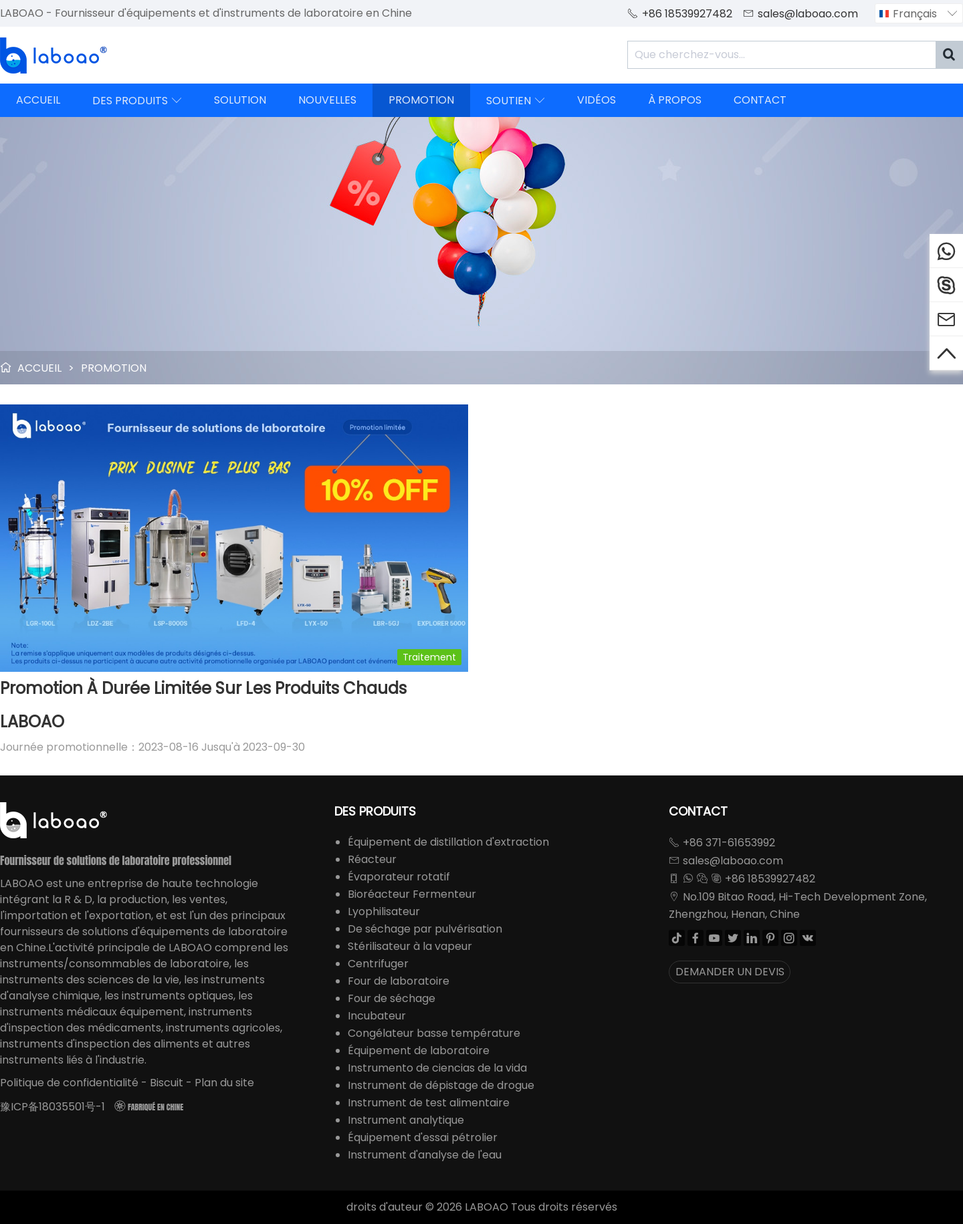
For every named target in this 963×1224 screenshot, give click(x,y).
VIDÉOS (596, 100)
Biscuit (166, 1082)
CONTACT (760, 100)
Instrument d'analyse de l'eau (425, 1154)
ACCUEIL (38, 100)
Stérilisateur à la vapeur (410, 946)
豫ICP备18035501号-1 (52, 1106)
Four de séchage (391, 998)
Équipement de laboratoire (419, 1050)
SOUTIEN (515, 100)
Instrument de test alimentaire (429, 1102)
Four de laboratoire (398, 981)
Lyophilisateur (384, 911)
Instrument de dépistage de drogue (441, 1085)
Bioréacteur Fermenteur (412, 894)
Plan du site (224, 1082)
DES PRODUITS (137, 100)
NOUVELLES (327, 100)
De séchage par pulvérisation (425, 929)
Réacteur (372, 859)
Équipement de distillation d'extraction (448, 842)
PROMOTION (421, 100)
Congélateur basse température (434, 1033)
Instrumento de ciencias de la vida (437, 1068)
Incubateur (377, 1015)
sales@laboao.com (808, 13)
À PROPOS (675, 100)
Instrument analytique (406, 1120)
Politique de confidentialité (69, 1082)
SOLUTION (240, 100)
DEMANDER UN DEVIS (729, 971)
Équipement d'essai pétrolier (423, 1137)
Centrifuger (378, 963)
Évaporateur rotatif (399, 876)
